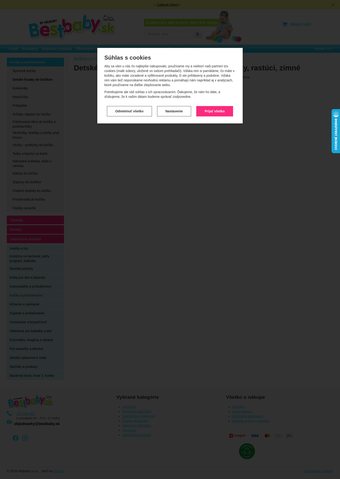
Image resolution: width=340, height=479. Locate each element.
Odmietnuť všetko (129, 83)
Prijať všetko (215, 83)
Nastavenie (174, 83)
